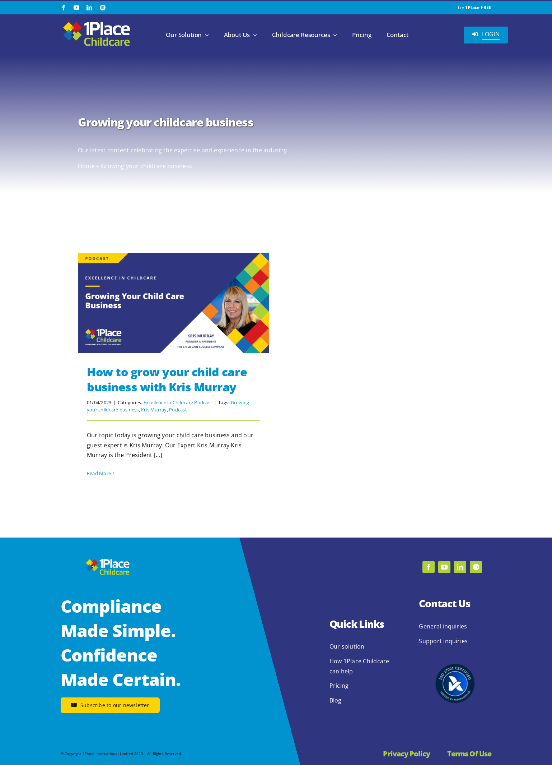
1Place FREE (478, 7)
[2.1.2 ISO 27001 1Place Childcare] (455, 650)
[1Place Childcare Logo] (96, 22)
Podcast (178, 409)
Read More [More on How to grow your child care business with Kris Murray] (99, 473)
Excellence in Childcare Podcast (178, 402)
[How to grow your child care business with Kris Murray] (173, 303)
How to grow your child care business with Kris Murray (167, 379)
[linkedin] (89, 7)
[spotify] (103, 7)
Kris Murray (154, 409)
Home (86, 166)
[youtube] (76, 7)
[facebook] (63, 7)
